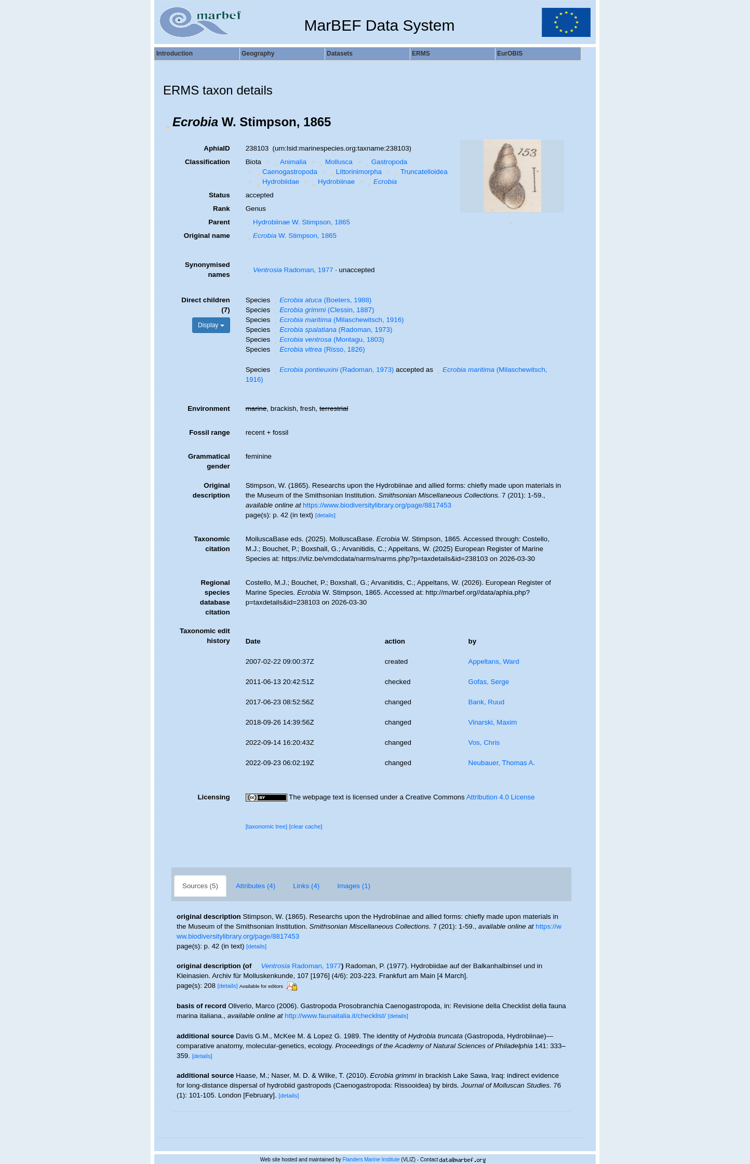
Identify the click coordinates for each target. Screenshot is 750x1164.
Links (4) (306, 886)
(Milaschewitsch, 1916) (338, 320)
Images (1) (353, 886)
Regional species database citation (215, 597)
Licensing (213, 797)
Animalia (290, 162)
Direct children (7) (205, 305)
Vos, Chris (484, 742)
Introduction (174, 53)
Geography (258, 53)
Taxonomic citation (212, 544)
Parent (219, 222)
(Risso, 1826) (318, 349)
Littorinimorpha (355, 172)
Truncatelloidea (420, 172)
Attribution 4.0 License (500, 797)
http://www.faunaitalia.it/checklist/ (335, 1016)
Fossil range (209, 432)
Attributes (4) (255, 886)
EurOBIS (510, 53)
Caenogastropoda (286, 172)
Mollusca (335, 162)
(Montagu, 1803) (328, 339)
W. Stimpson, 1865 (291, 235)
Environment (209, 408)
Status (219, 195)
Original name (207, 235)
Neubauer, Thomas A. (501, 763)
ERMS (421, 53)
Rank (221, 208)
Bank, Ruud (486, 702)
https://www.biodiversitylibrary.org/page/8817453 (377, 505)
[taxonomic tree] (267, 826)
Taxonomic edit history (205, 636)
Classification (207, 162)
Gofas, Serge (489, 682)
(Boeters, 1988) (322, 300)
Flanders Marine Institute (371, 1159)
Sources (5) (200, 886)
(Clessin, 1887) (323, 310)
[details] (325, 515)
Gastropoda (385, 162)
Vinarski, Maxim (492, 722)
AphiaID (217, 148)
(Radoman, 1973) (332, 329)
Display (211, 325)
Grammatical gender (209, 461)
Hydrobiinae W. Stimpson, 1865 (298, 222)
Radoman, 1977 (289, 270)
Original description (211, 490)
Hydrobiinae (333, 181)
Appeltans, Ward (493, 661)
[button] (167, 122)
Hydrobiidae (277, 181)
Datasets (340, 53)
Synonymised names (207, 269)
